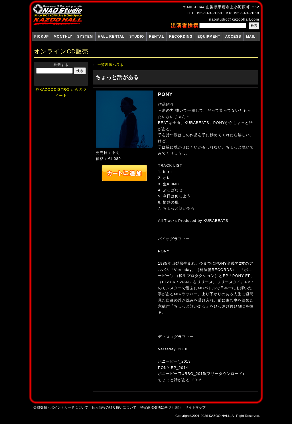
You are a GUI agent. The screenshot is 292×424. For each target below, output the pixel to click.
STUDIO (136, 37)
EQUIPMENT (208, 37)
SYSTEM (85, 37)
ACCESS (233, 37)
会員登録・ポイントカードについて (60, 407)
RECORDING (180, 37)
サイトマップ (195, 407)
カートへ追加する (124, 173)
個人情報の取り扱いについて (114, 407)
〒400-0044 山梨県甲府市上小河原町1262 (221, 7)
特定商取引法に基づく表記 (160, 407)
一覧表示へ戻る (110, 65)
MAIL (251, 37)
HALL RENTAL (111, 37)
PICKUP (41, 37)
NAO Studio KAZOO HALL (58, 15)
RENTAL (156, 37)
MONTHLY (63, 37)
